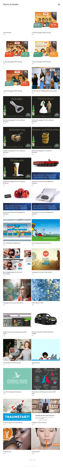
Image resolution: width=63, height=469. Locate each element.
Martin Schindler (11, 4)
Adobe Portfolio (34, 466)
